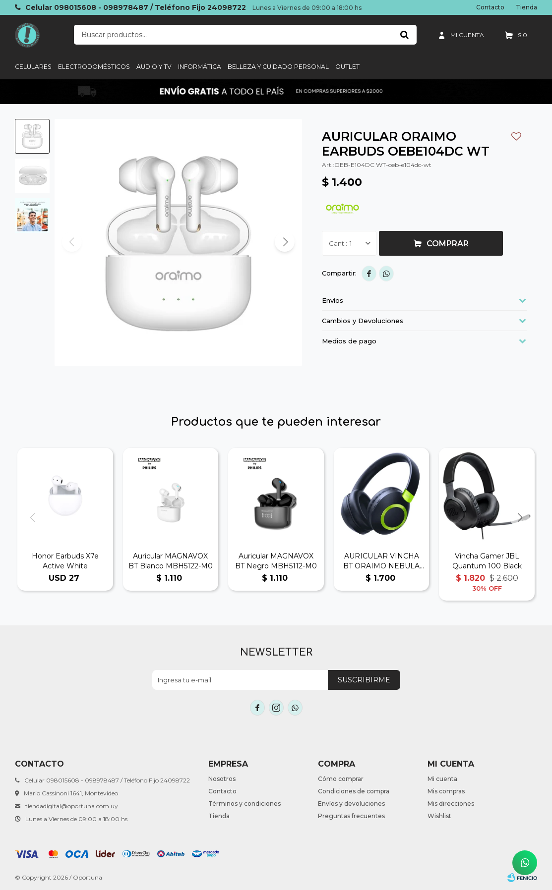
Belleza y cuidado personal (278, 66)
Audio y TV (154, 66)
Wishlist (439, 816)
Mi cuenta (442, 778)
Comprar (448, 243)
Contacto (490, 7)
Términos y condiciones (244, 803)
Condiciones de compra (353, 791)
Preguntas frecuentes (351, 816)
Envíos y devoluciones (351, 803)
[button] (285, 242)
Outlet (347, 66)
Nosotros (222, 778)
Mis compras (446, 791)
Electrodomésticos (94, 66)
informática (199, 66)
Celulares (33, 66)
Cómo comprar (341, 778)
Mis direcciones (451, 803)
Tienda (526, 7)
